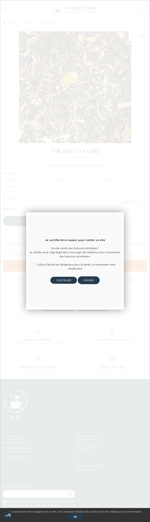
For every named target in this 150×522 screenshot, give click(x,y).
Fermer (89, 280)
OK (75, 516)
